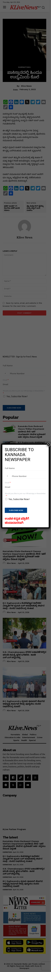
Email (8, 482)
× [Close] (49, 444)
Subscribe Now (16, 510)
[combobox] (7, 476)
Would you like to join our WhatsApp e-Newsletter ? (25, 494)
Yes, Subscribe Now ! (19, 499)
